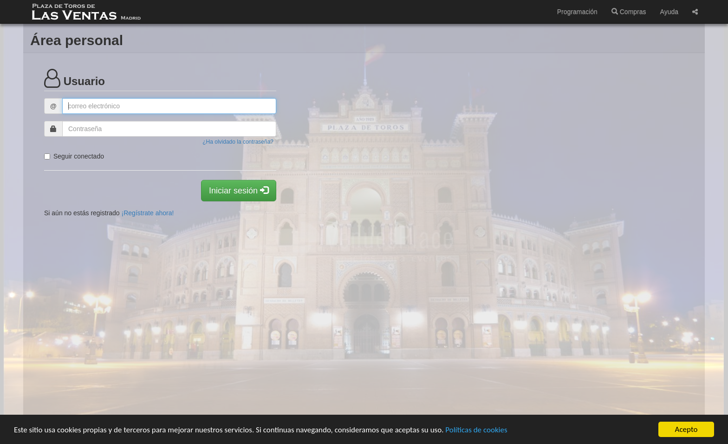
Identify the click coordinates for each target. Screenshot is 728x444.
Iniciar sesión (238, 190)
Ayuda (669, 11)
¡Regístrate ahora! (148, 213)
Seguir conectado (74, 156)
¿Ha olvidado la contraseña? (237, 142)
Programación (577, 11)
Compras (628, 11)
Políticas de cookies (476, 430)
